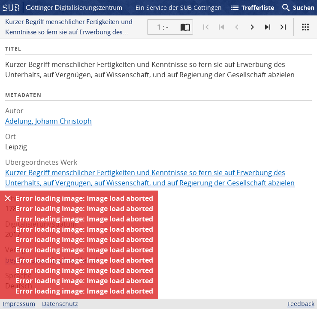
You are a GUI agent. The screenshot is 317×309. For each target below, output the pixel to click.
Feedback (300, 304)
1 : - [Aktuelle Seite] (162, 27)
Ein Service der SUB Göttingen (179, 7)
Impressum (19, 304)
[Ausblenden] (7, 198)
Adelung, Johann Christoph (48, 121)
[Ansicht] (305, 27)
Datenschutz (60, 304)
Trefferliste (251, 8)
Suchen (297, 8)
